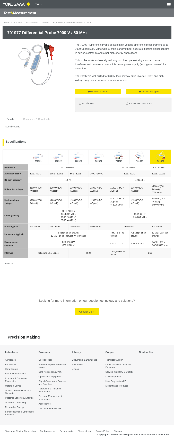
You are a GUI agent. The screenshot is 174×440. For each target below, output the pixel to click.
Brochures (88, 103)
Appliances (10, 364)
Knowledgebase (113, 376)
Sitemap (118, 431)
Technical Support (149, 91)
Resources (77, 364)
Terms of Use (85, 431)
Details (10, 119)
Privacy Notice (67, 431)
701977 (160, 161)
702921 (38, 161)
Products (17, 22)
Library (76, 352)
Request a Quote (98, 91)
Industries (11, 352)
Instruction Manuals (140, 103)
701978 (139, 161)
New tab (9, 263)
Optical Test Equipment (50, 376)
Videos (75, 369)
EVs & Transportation (15, 373)
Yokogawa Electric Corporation (20, 431)
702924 (98, 161)
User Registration (114, 381)
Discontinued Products (50, 408)
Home (7, 22)
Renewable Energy (14, 407)
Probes (45, 22)
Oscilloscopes (45, 360)
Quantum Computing (15, 402)
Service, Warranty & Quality (119, 372)
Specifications (12, 126)
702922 (58, 161)
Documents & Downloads (36, 119)
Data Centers (11, 369)
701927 (119, 161)
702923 (78, 161)
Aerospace (10, 360)
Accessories (32, 22)
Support (110, 352)
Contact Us (86, 311)
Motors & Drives (13, 386)
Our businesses (48, 431)
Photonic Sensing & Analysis (19, 398)
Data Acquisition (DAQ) (50, 372)
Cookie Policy (102, 431)
